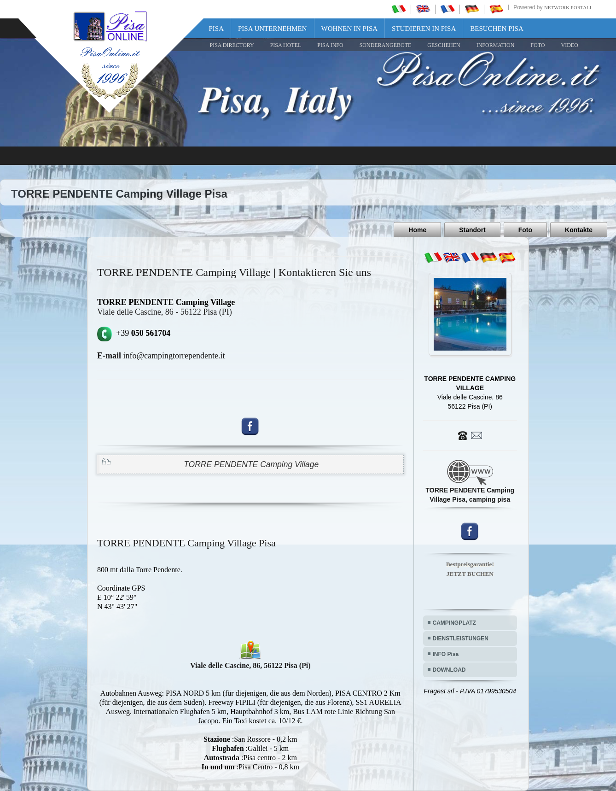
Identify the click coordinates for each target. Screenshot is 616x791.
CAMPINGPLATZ (454, 623)
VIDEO (569, 45)
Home (417, 230)
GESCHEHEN (443, 45)
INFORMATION (496, 45)
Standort (472, 230)
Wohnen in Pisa (349, 28)
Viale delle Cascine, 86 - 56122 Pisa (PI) (164, 311)
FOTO (537, 45)
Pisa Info (330, 45)
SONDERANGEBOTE (386, 45)
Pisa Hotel (286, 45)
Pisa (216, 28)
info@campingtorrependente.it (161, 355)
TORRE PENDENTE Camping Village (251, 464)
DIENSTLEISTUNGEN (460, 638)
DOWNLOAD (449, 670)
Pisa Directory (232, 45)
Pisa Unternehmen (272, 28)
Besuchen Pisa (496, 28)
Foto (525, 230)
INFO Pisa (446, 654)
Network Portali (568, 7)
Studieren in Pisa (424, 28)
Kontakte (579, 230)
